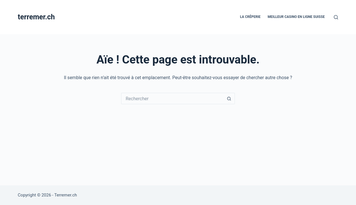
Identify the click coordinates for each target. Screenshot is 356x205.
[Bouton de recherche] (229, 98)
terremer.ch (36, 17)
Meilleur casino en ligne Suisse (296, 17)
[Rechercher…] (172, 98)
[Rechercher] (336, 17)
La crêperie (250, 17)
